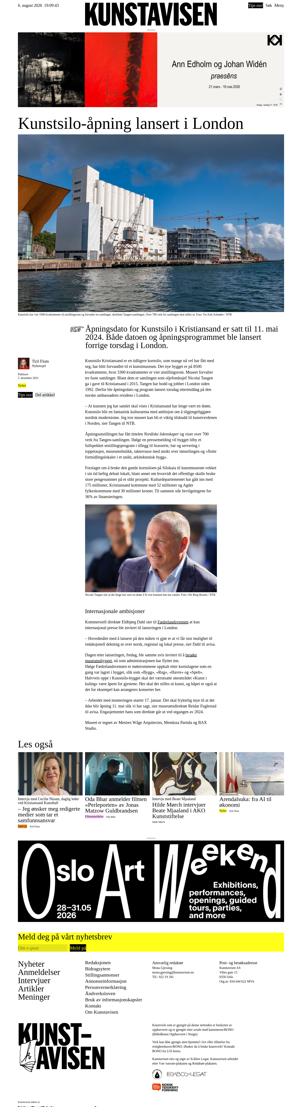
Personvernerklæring (105, 987)
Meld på (78, 948)
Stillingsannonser (102, 975)
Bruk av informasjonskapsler (113, 999)
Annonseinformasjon (105, 981)
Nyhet (22, 385)
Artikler (31, 989)
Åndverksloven (100, 993)
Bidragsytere (97, 968)
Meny (279, 5)
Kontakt (93, 1005)
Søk (269, 5)
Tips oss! (255, 5)
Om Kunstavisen (101, 1012)
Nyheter (31, 964)
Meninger (34, 997)
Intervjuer (34, 980)
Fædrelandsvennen (173, 622)
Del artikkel (45, 395)
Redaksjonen (98, 962)
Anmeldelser (39, 972)
